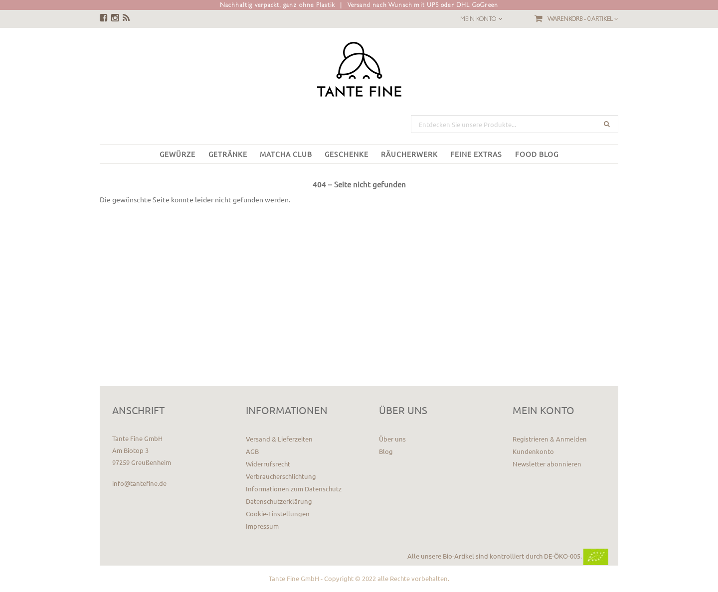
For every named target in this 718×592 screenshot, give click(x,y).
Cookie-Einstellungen (278, 513)
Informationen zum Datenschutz (294, 488)
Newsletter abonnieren (547, 463)
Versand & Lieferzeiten (279, 439)
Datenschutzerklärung (279, 501)
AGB (252, 451)
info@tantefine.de (139, 483)
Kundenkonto (533, 451)
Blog (386, 451)
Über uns (392, 439)
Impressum (262, 526)
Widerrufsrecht (268, 463)
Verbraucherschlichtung (281, 476)
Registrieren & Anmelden (550, 439)
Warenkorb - (582, 18)
